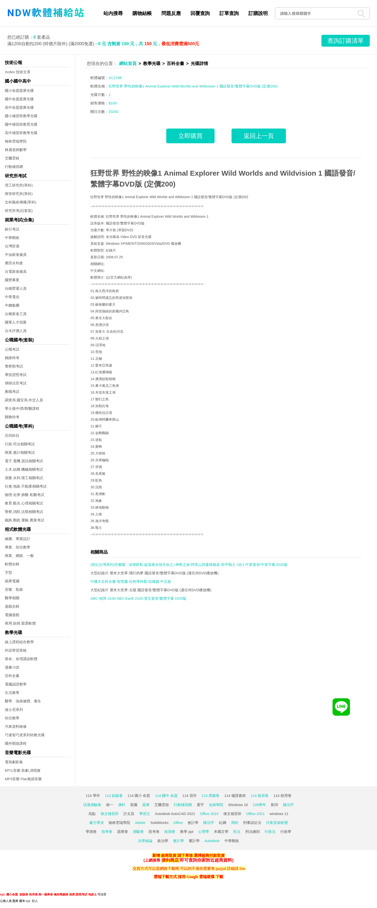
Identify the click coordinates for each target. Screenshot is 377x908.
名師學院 (216, 805)
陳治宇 (288, 805)
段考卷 (154, 831)
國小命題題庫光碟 (19, 90)
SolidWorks (159, 823)
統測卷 (169, 831)
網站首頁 (128, 63)
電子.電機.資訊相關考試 (24, 461)
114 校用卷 (282, 795)
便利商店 (170, 860)
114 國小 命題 (139, 795)
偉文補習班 (110, 814)
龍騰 (134, 805)
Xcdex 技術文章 (17, 72)
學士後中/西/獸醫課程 (22, 408)
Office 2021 (255, 814)
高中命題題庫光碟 (19, 107)
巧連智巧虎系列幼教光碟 (25, 735)
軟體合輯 (12, 564)
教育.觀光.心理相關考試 (24, 503)
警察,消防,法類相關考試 (24, 512)
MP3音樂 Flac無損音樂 (23, 779)
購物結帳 (142, 13)
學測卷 (91, 831)
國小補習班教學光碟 (21, 116)
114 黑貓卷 (210, 795)
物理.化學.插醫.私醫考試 (24, 495)
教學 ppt (186, 831)
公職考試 (12, 349)
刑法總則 (252, 831)
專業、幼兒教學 (17, 547)
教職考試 (12, 391)
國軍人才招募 (16, 322)
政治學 (162, 841)
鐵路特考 (12, 358)
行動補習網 (14, 167)
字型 (8, 572)
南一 (109, 805)
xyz (2, 894)
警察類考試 (14, 366)
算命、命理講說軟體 (21, 659)
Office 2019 (209, 814)
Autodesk (212, 841)
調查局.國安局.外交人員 (24, 400)
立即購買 (190, 135)
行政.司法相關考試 (20, 444)
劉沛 (274, 805)
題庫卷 (122, 831)
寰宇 (200, 805)
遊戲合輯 (12, 606)
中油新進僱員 (16, 254)
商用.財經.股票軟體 (20, 623)
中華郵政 (12, 238)
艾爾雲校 (12, 158)
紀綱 (222, 823)
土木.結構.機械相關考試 (24, 469)
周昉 (234, 823)
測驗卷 (138, 831)
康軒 (121, 805)
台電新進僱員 (16, 271)
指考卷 (107, 831)
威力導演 (96, 823)
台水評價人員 (16, 331)
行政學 (285, 831)
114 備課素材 (235, 795)
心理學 (203, 831)
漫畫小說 (12, 667)
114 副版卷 (114, 795)
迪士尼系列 (14, 709)
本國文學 (221, 831)
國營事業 (12, 280)
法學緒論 (145, 841)
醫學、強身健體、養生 (23, 701)
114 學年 (93, 795)
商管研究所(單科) (19, 194)
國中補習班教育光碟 (21, 124)
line (242, 868)
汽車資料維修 (16, 726)
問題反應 (171, 13)
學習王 (144, 814)
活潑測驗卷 (92, 805)
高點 (92, 814)
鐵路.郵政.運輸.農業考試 (24, 520)
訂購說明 (258, 13)
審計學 (194, 841)
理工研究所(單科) (19, 185)
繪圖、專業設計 (17, 539)
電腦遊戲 (12, 615)
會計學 (193, 823)
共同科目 (12, 435)
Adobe (140, 823)
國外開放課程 (16, 743)
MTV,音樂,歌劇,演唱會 (23, 770)
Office (178, 823)
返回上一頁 (259, 135)
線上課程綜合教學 (19, 642)
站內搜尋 (113, 13)
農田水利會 (14, 263)
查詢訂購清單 (345, 40)
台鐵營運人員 (16, 288)
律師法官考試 (16, 383)
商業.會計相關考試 (20, 452)
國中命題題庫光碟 (19, 99)
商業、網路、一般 (19, 556)
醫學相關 (12, 598)
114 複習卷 (259, 795)
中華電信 (12, 297)
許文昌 (128, 814)
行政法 (270, 831)
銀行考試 (12, 229)
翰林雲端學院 (16, 141)
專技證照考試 (16, 375)
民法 (236, 831)
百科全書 (12, 676)
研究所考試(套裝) (19, 211)
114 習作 (189, 795)
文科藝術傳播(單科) (20, 202)
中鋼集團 (12, 305)
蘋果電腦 (12, 581)
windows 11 (278, 814)
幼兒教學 (12, 718)
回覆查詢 (200, 13)
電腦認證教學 (16, 684)
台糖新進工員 (16, 314)
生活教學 (12, 693)
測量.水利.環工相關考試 (24, 478)
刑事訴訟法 (252, 823)
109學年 (259, 805)
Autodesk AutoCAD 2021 (175, 814)
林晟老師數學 (16, 150)
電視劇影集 (14, 762)
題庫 (146, 805)
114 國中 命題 (166, 795)
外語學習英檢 (16, 650)
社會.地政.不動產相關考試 (26, 486)
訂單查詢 (229, 13)
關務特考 (12, 417)
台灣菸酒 (12, 246)
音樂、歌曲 (14, 589)
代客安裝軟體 (277, 823)
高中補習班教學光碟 (21, 133)
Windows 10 (238, 805)
